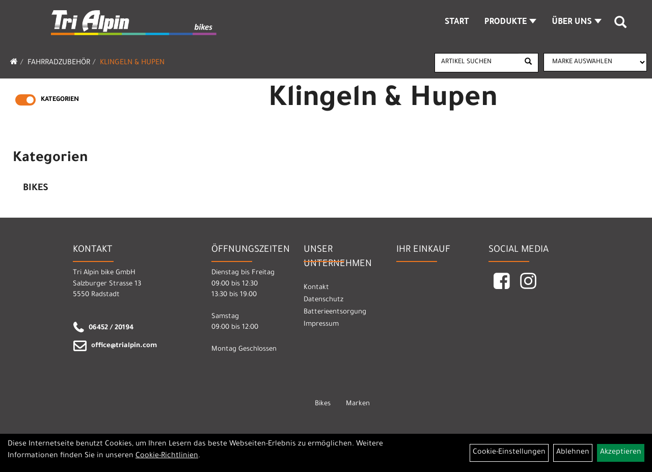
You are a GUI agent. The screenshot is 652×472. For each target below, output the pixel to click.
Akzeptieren (620, 453)
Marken (358, 404)
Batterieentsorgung (335, 312)
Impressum (321, 324)
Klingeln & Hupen (132, 63)
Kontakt (316, 288)
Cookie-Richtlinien (166, 456)
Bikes (35, 188)
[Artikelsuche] (620, 26)
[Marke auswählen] (595, 62)
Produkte (510, 22)
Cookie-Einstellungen (509, 453)
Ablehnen (572, 453)
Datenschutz (323, 300)
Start (457, 22)
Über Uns (577, 22)
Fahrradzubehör (59, 63)
